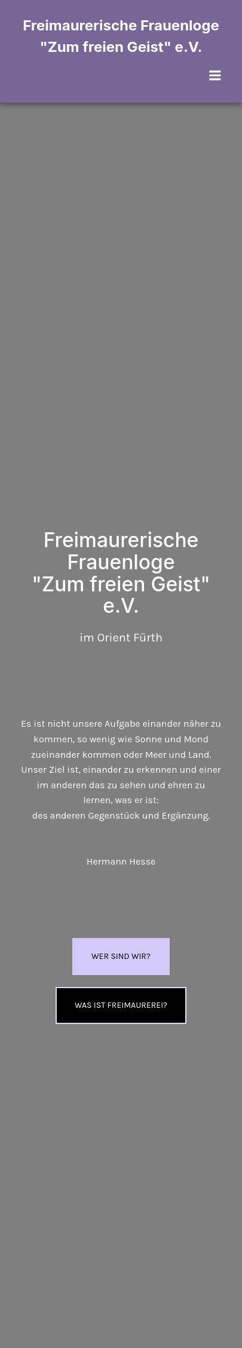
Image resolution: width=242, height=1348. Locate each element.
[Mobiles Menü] (215, 76)
